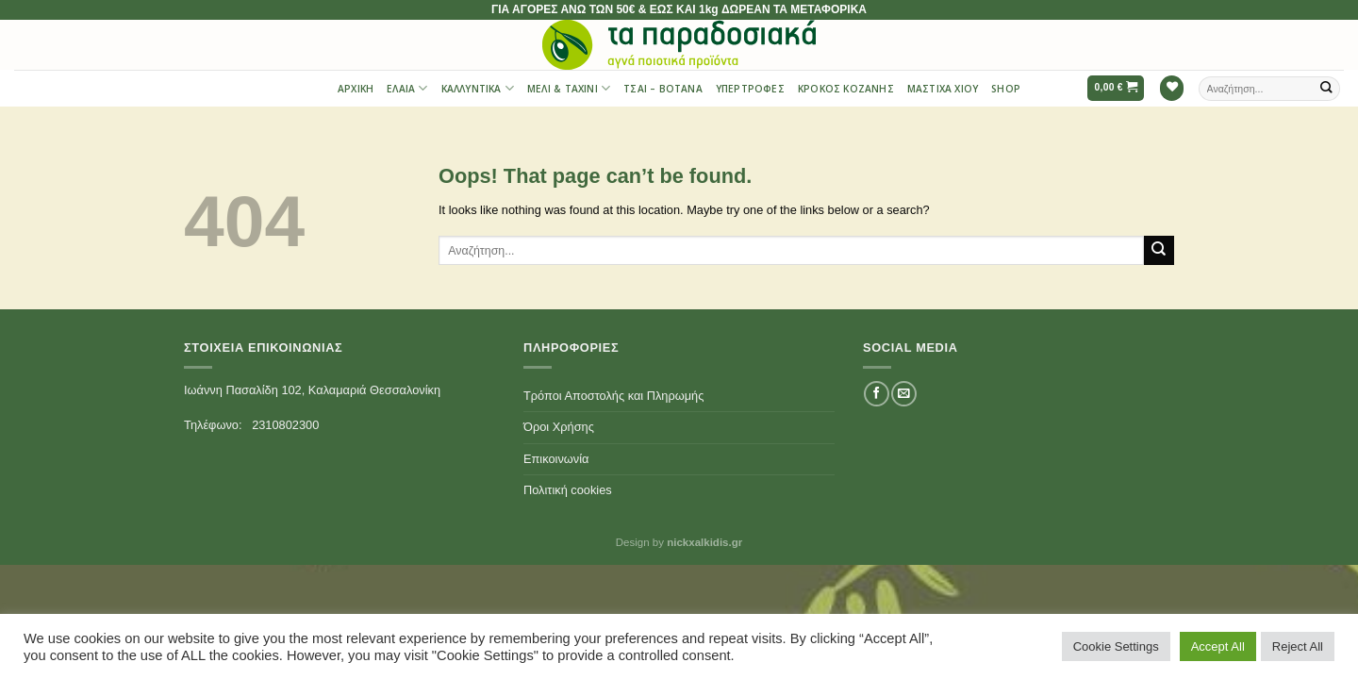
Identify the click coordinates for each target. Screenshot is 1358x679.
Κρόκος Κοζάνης (846, 88)
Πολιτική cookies (567, 490)
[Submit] (1327, 88)
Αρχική (355, 88)
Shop (1005, 88)
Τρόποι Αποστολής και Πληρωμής (613, 396)
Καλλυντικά (477, 88)
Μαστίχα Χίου (942, 88)
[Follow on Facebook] (876, 393)
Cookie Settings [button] (1116, 646)
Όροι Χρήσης (558, 427)
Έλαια (407, 88)
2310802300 (285, 425)
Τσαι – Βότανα (663, 88)
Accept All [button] (1218, 646)
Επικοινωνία (555, 459)
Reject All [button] (1297, 646)
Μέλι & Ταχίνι (568, 88)
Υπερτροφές (750, 88)
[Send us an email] (903, 393)
